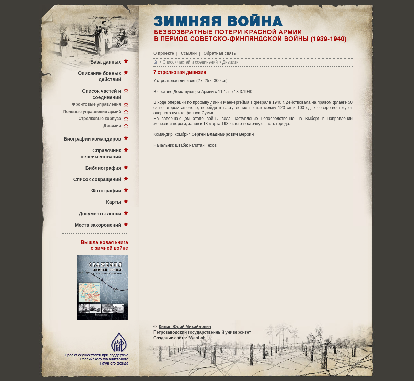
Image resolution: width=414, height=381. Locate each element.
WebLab (197, 338)
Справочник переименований (101, 153)
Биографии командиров (92, 139)
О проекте (163, 53)
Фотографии (106, 190)
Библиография (103, 168)
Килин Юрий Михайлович (185, 326)
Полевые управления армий (92, 111)
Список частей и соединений (101, 94)
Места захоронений (98, 225)
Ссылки (189, 53)
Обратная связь (220, 53)
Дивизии (112, 125)
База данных (105, 62)
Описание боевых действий (99, 76)
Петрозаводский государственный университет (202, 332)
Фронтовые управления (96, 104)
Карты (113, 202)
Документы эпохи (100, 213)
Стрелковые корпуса (99, 118)
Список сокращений (97, 179)
